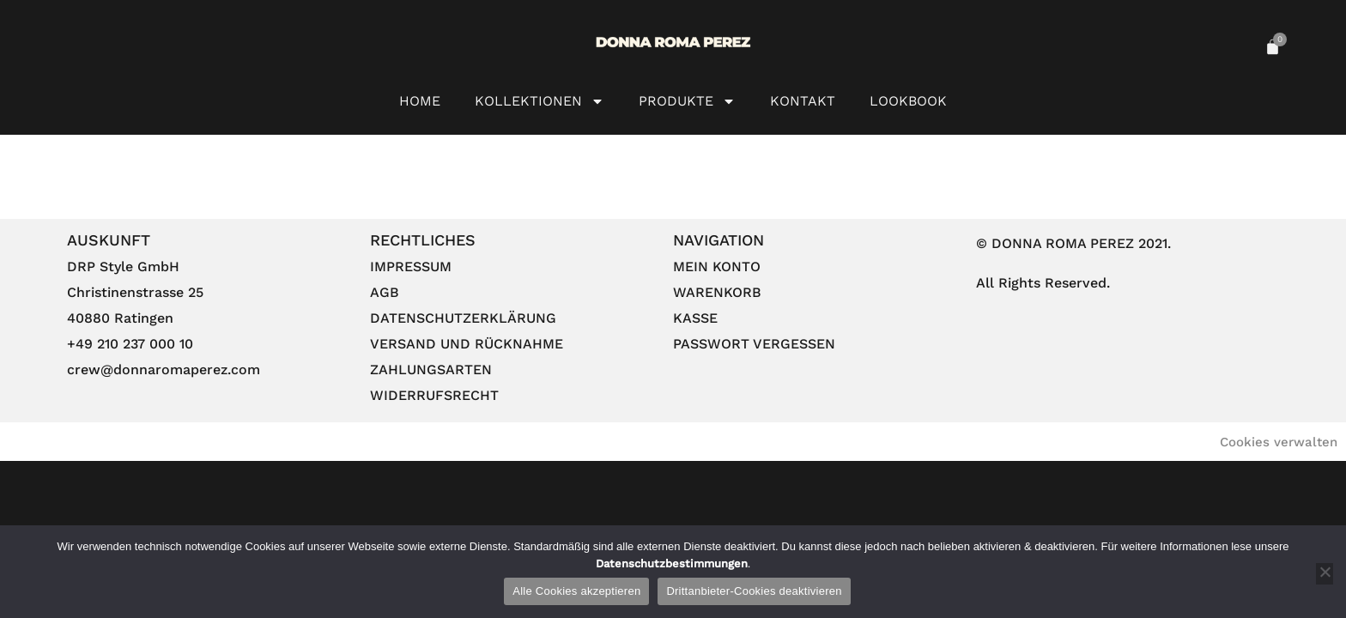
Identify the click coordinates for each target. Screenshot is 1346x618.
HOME (419, 101)
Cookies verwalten (1278, 442)
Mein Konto (717, 266)
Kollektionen (539, 101)
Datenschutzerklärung (463, 318)
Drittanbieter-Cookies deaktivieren (753, 591)
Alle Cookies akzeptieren (576, 591)
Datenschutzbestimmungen (672, 563)
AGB (384, 292)
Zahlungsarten (431, 369)
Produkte (687, 101)
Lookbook (908, 101)
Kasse (695, 318)
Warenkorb (717, 292)
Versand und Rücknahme (466, 344)
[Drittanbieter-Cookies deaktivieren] (1324, 574)
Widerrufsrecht (434, 395)
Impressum (411, 266)
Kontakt (802, 101)
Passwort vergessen (754, 344)
